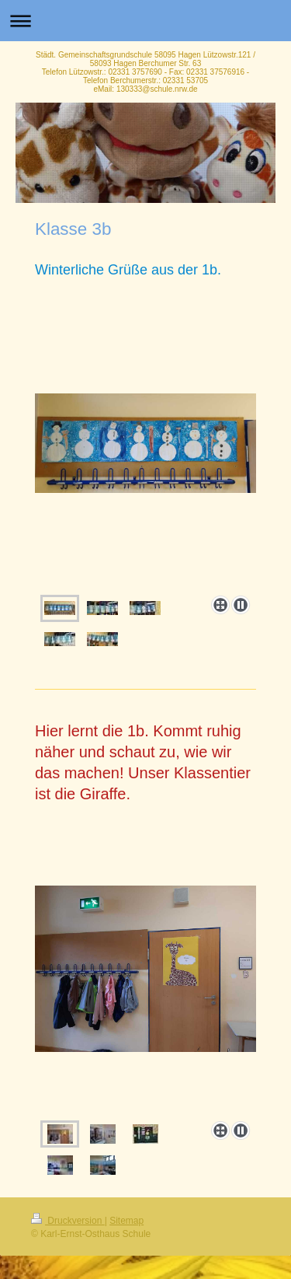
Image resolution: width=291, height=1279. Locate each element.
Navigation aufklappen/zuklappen (145, 20)
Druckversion (68, 1220)
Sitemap (126, 1220)
